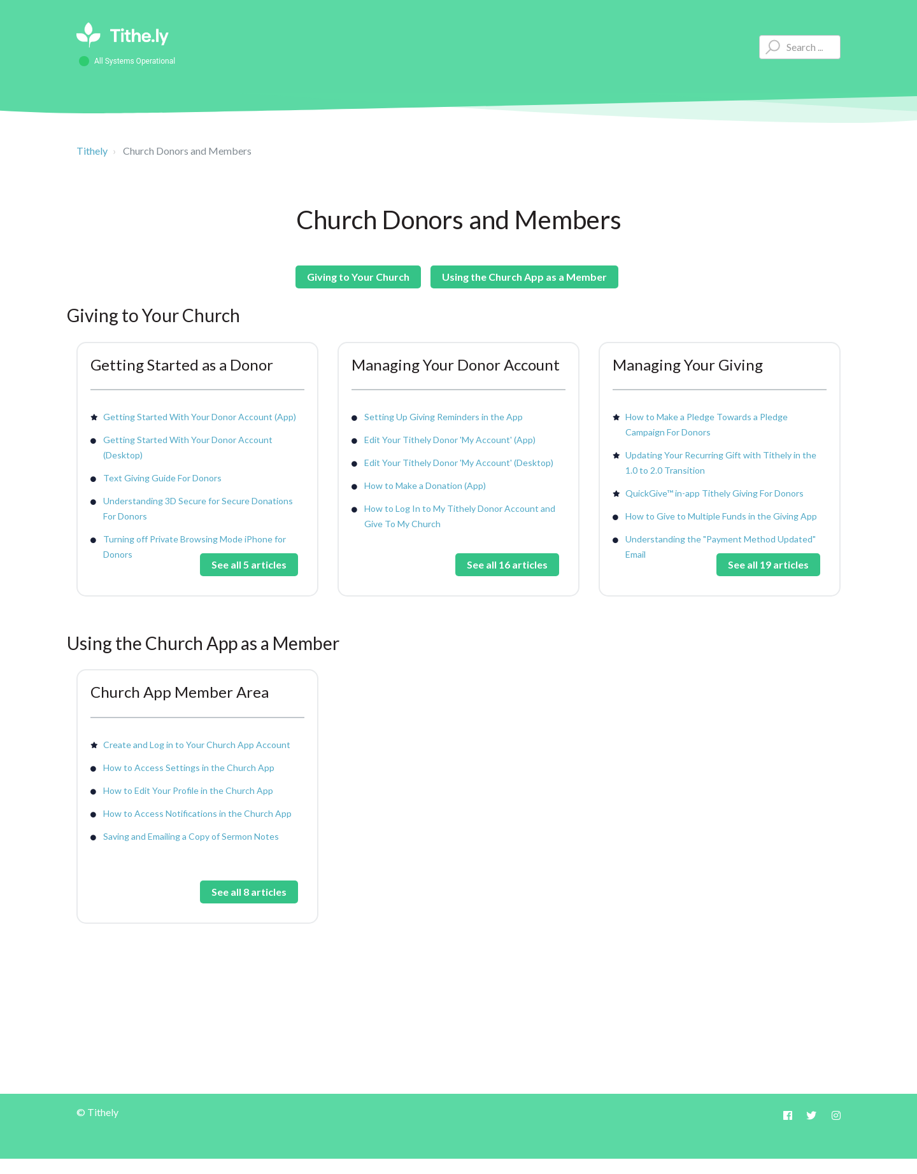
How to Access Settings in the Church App (188, 767)
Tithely (92, 151)
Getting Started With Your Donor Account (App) (199, 416)
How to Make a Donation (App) (425, 485)
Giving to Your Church (358, 277)
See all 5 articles (249, 564)
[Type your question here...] (800, 47)
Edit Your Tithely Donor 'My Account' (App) (450, 439)
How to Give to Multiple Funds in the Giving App (721, 516)
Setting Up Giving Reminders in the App (443, 416)
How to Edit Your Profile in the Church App (188, 790)
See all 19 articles (768, 564)
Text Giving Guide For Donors (162, 477)
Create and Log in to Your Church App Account (196, 744)
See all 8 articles (249, 892)
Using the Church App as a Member (524, 277)
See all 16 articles (507, 564)
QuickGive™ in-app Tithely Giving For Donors (714, 493)
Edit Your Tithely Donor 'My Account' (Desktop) (458, 462)
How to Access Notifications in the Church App (197, 813)
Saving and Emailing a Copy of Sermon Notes (191, 836)
